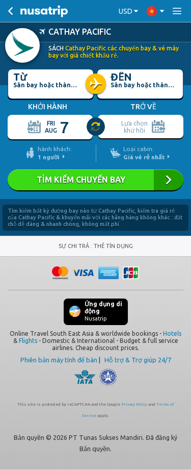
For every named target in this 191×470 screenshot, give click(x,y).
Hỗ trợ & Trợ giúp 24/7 (137, 359)
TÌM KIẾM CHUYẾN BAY (95, 179)
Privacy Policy (134, 404)
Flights (28, 340)
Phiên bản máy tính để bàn (58, 359)
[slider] (96, 126)
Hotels (172, 333)
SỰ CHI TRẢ (75, 245)
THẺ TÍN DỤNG (113, 245)
